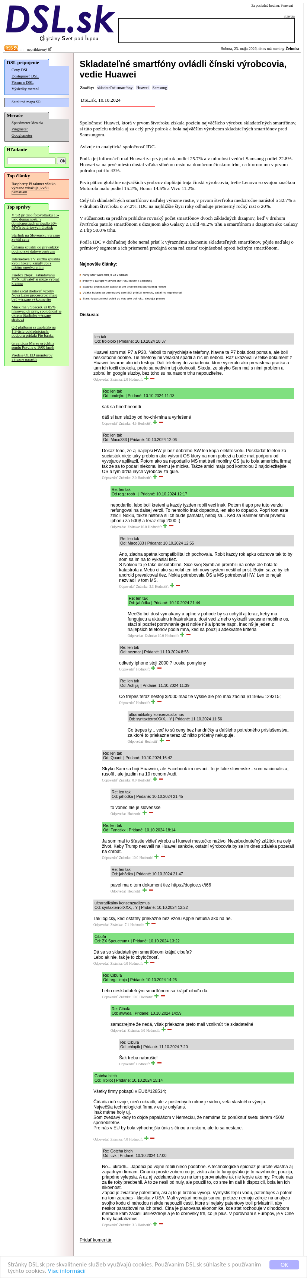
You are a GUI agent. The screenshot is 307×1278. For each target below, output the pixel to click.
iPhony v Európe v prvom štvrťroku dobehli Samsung (117, 280)
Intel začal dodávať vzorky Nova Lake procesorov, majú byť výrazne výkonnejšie (34, 295)
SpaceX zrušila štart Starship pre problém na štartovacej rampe (124, 286)
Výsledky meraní (25, 89)
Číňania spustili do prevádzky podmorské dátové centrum (35, 249)
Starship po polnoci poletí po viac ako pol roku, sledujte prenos (124, 298)
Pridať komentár (96, 1240)
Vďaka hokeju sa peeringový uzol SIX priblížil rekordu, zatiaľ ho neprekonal (132, 292)
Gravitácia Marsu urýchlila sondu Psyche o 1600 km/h (33, 345)
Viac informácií (67, 1271)
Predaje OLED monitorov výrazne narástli (32, 357)
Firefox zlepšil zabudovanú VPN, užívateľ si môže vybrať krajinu (36, 279)
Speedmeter (21, 123)
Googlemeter (22, 135)
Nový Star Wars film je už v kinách (105, 274)
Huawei (142, 88)
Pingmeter (20, 129)
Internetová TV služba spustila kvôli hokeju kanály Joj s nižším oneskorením (36, 263)
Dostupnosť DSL (25, 76)
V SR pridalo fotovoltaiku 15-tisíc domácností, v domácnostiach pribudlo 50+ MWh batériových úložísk (35, 221)
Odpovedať (101, 379)
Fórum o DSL (22, 82)
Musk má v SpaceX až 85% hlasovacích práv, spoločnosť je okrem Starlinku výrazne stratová (36, 313)
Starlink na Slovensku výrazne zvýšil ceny (36, 237)
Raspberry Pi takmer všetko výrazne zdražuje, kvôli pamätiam (33, 188)
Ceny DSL (20, 70)
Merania (37, 123)
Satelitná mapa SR (26, 102)
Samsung (160, 88)
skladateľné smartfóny (114, 88)
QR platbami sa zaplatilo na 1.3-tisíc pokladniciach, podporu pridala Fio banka (33, 331)
